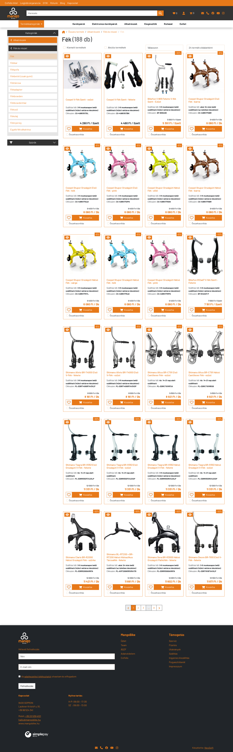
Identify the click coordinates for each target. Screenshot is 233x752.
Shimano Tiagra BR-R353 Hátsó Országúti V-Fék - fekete (164, 466)
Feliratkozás (26, 686)
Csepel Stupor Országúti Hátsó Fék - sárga (82, 281)
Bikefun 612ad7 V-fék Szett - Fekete (203, 281)
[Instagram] (223, 13)
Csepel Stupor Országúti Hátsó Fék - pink (164, 281)
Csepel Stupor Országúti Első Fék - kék (81, 189)
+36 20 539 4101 (33, 716)
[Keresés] (91, 13)
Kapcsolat (72, 3)
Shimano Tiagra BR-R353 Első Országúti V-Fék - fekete (81, 466)
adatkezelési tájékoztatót (37, 676)
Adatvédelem (128, 653)
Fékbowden (16, 96)
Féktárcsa (15, 82)
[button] (192, 13)
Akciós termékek (117, 47)
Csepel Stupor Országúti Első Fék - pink (122, 189)
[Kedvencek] (175, 13)
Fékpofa (14, 69)
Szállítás (173, 653)
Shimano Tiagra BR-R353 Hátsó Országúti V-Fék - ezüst (204, 466)
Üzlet (123, 640)
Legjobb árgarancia (30, 3)
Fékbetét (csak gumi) (21, 76)
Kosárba (85, 128)
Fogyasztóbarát (177, 662)
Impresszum (175, 666)
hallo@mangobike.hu (29, 719)
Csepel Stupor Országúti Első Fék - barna (203, 100)
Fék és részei (18, 48)
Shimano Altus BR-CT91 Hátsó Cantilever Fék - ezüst (204, 374)
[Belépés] (183, 13)
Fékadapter (16, 89)
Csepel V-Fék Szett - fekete (121, 99)
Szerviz (173, 640)
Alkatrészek (18, 40)
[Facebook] (212, 13)
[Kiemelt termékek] (64, 47)
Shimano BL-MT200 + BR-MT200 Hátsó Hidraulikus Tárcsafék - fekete (120, 557)
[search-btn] (160, 13)
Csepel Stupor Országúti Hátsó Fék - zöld (164, 189)
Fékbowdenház (18, 102)
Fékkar (13, 62)
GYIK (45, 3)
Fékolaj (14, 116)
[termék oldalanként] (206, 48)
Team (124, 645)
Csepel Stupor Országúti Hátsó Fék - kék (123, 281)
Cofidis (124, 657)
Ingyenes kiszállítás (179, 657)
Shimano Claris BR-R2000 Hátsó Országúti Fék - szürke (81, 559)
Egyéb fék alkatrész (20, 129)
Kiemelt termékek (76, 47)
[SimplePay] (36, 734)
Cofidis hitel (11, 3)
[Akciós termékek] (105, 47)
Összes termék (76, 31)
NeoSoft (209, 747)
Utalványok (175, 649)
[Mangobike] (63, 31)
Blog (62, 3)
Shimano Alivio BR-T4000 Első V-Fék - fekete (81, 374)
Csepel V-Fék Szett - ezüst (79, 99)
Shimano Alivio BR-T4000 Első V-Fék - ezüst (122, 374)
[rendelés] (164, 48)
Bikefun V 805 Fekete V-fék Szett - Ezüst (162, 100)
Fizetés (173, 645)
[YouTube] (218, 13)
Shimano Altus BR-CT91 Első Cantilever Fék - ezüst (162, 374)
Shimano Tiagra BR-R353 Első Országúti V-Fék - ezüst (122, 466)
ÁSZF (123, 649)
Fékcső (14, 109)
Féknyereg (15, 122)
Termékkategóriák (31, 23)
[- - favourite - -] (69, 129)
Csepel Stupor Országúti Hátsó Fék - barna (204, 189)
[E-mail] (202, 13)
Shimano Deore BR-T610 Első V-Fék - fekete (205, 559)
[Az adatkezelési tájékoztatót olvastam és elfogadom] (19, 676)
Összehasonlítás (76, 134)
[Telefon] (207, 13)
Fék (12, 56)
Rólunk (54, 3)
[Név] (66, 656)
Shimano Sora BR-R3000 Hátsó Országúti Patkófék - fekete (164, 559)
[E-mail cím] (66, 667)
